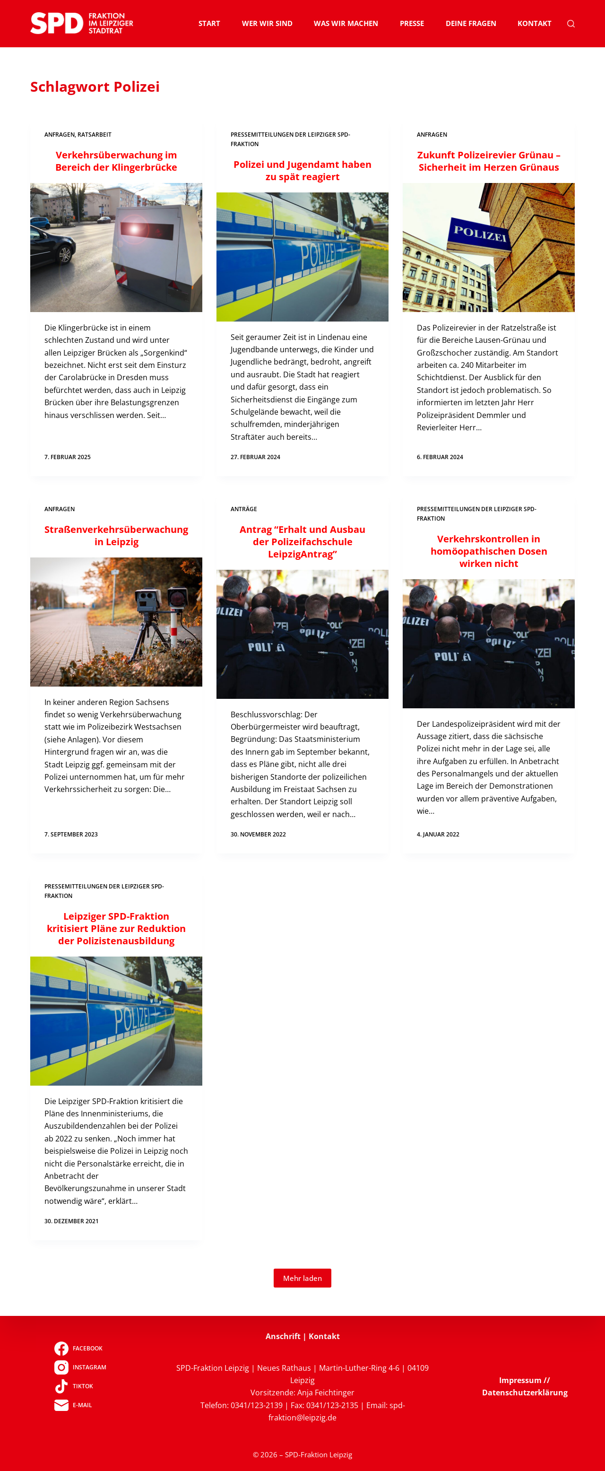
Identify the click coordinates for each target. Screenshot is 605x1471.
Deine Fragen (471, 23)
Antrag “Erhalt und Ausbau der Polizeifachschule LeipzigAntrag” (302, 541)
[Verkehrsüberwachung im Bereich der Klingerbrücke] (116, 247)
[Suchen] (571, 23)
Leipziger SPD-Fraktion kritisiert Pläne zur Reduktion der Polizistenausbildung (116, 928)
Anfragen (59, 135)
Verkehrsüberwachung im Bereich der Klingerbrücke (116, 161)
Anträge (244, 509)
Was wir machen (346, 23)
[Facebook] (80, 1348)
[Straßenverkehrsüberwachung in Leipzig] (116, 622)
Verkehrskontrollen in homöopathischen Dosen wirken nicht (489, 551)
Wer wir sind (267, 23)
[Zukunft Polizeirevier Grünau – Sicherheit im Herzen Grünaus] (489, 247)
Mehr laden (302, 1278)
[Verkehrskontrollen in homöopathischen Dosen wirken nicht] (489, 643)
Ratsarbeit (95, 135)
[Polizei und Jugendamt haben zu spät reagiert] (302, 257)
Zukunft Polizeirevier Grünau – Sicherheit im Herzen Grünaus (489, 161)
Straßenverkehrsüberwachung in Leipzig (116, 535)
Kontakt (535, 23)
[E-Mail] (80, 1405)
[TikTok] (80, 1386)
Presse (412, 23)
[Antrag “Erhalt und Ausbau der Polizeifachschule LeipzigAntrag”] (302, 634)
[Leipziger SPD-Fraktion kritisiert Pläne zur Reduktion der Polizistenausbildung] (116, 1021)
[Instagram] (80, 1367)
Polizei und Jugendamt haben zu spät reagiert (302, 170)
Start (209, 23)
